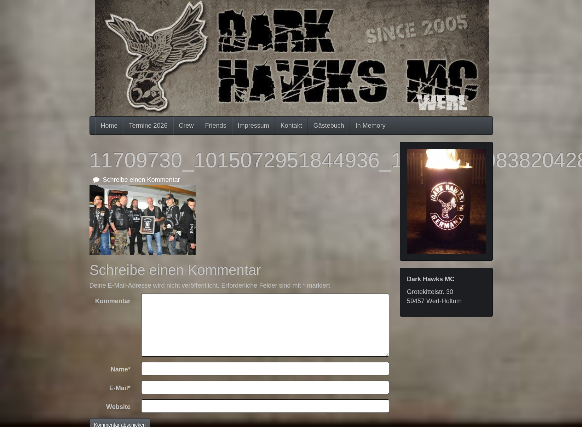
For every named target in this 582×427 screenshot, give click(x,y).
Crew (186, 125)
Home (109, 125)
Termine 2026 (148, 125)
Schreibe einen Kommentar (136, 179)
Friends (215, 125)
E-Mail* (120, 388)
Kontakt (291, 125)
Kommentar (113, 301)
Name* (121, 369)
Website (118, 406)
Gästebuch (328, 125)
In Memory (371, 125)
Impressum (253, 125)
